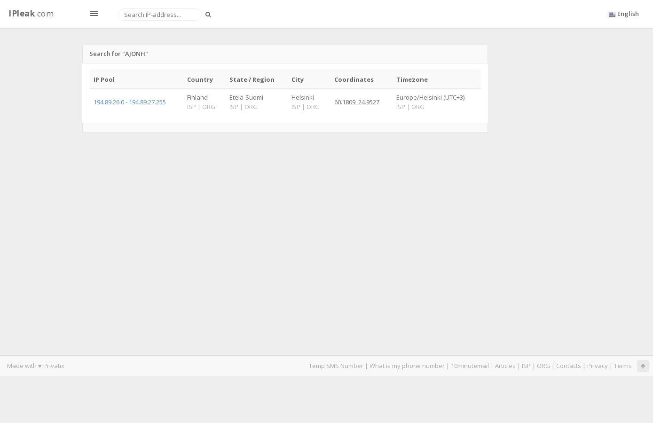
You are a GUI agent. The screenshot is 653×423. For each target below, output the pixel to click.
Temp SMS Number (336, 365)
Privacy (597, 365)
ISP (526, 365)
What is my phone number (407, 365)
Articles (505, 365)
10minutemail (470, 365)
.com (31, 13)
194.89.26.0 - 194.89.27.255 (130, 102)
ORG (543, 365)
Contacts (568, 365)
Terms (623, 365)
